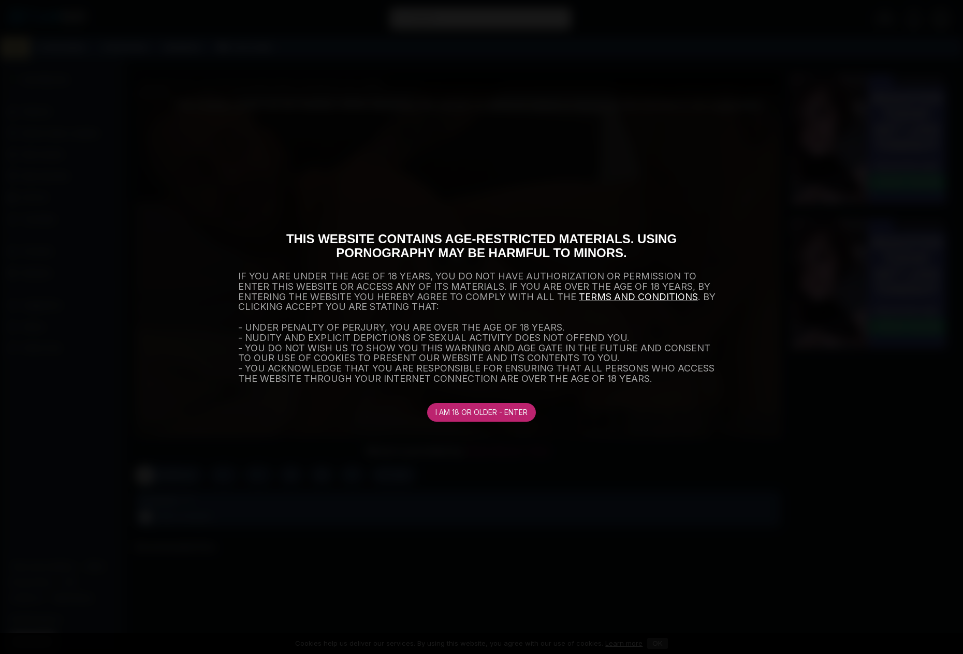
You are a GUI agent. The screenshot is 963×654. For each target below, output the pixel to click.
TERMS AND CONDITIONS (638, 296)
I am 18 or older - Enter (481, 412)
